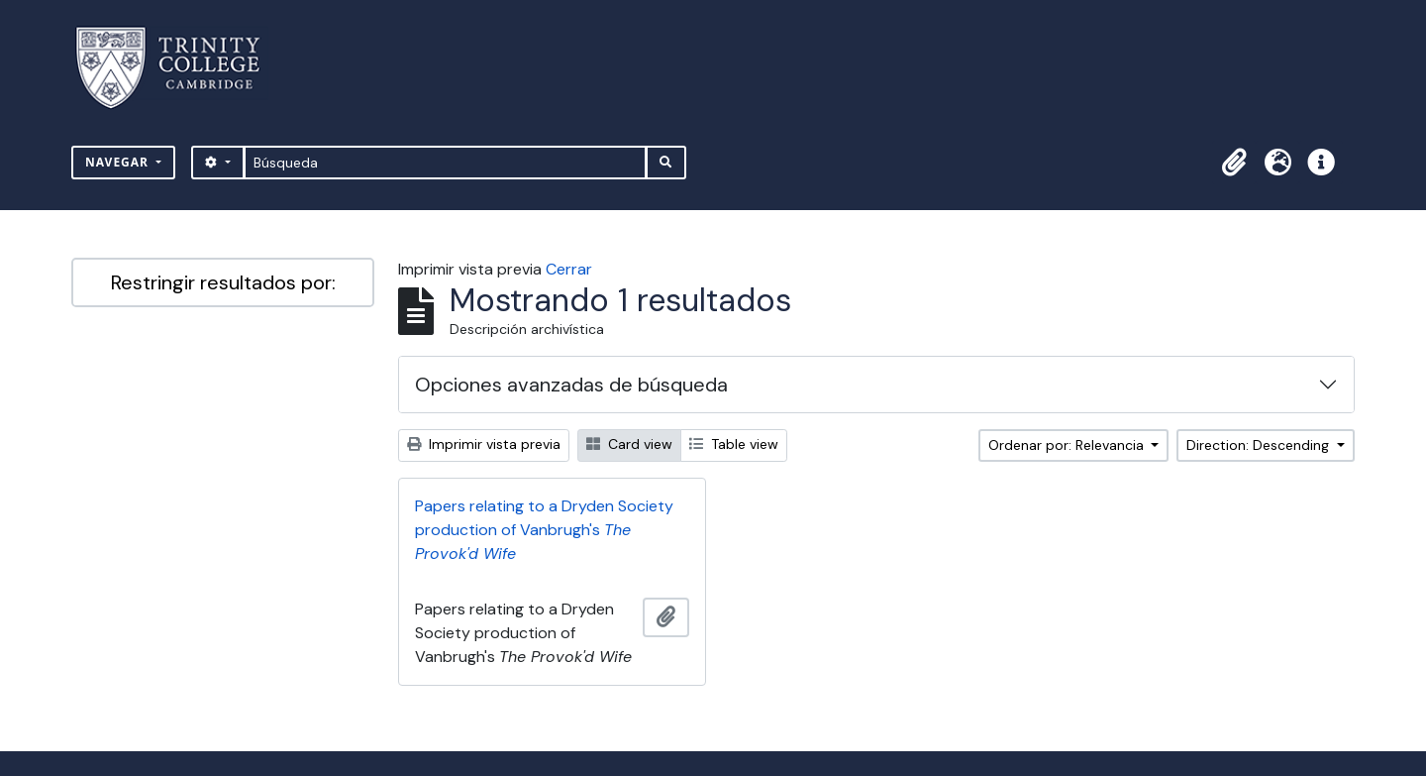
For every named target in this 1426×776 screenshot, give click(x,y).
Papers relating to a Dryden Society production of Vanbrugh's (544, 530)
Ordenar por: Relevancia (1068, 445)
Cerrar (569, 269)
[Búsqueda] (445, 162)
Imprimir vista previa (483, 444)
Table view (733, 444)
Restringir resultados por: (223, 282)
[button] (1234, 162)
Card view (629, 444)
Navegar (119, 162)
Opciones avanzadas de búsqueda (571, 384)
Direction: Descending (1259, 445)
